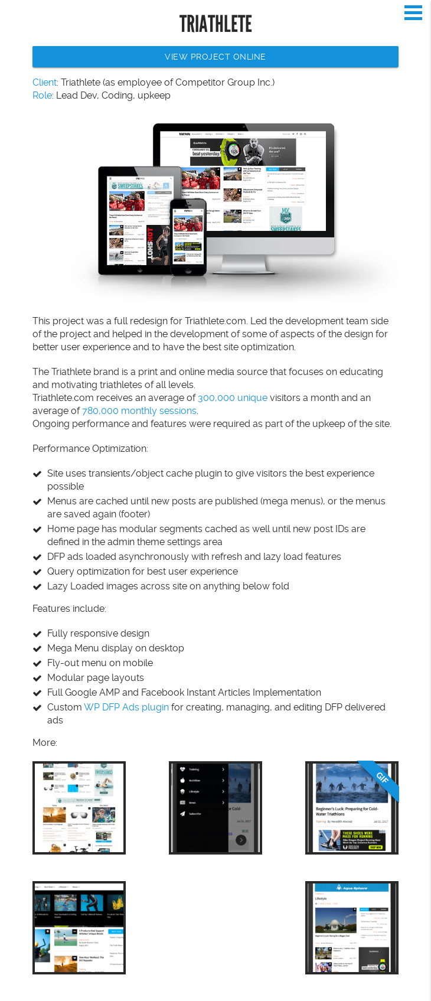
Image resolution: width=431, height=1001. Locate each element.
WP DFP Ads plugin (126, 707)
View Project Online (215, 56)
